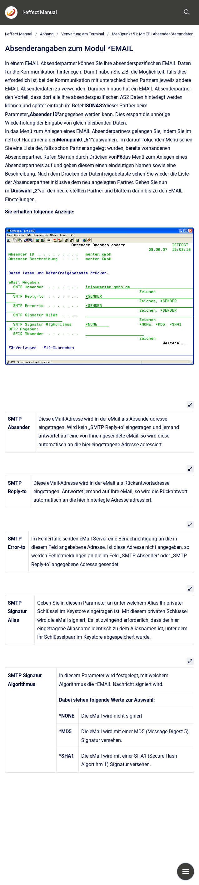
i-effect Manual (39, 12)
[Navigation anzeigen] (185, 871)
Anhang (46, 34)
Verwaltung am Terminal (82, 34)
